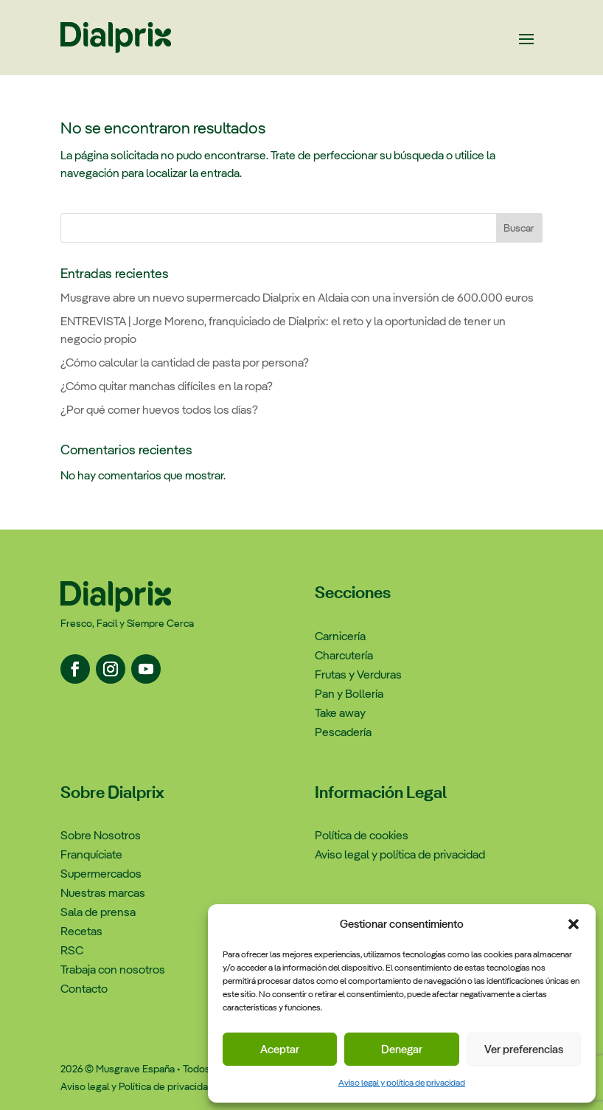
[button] (573, 924)
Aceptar (279, 1049)
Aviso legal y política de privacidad (401, 1083)
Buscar (518, 228)
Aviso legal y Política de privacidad (137, 1086)
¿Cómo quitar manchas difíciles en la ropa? (166, 386)
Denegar (401, 1049)
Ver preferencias (523, 1049)
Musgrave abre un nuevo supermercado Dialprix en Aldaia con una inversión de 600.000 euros (297, 298)
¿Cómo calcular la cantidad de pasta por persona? (184, 362)
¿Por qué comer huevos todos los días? (159, 410)
